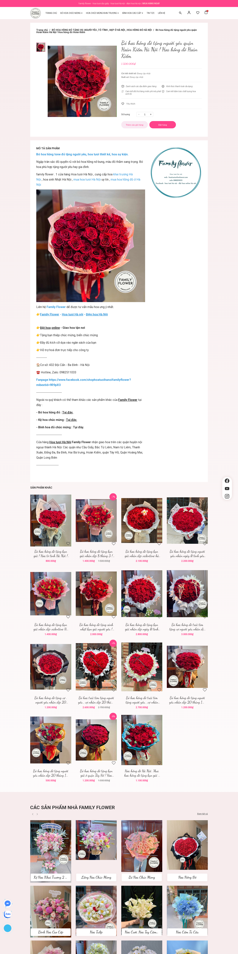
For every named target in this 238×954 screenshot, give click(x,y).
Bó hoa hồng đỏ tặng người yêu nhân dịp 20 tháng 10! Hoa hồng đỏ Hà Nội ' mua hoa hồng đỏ (187, 700)
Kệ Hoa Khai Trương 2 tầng (52, 877)
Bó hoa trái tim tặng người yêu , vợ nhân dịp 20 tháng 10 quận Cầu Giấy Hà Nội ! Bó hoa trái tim (96, 700)
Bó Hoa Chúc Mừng (142, 877)
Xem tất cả (202, 814)
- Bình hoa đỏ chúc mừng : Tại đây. (60, 427)
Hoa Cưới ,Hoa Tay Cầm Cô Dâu (146, 932)
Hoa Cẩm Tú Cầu (187, 932)
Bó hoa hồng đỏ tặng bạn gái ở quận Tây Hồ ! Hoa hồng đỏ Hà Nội (96, 773)
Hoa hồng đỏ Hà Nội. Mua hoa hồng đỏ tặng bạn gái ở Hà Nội (142, 773)
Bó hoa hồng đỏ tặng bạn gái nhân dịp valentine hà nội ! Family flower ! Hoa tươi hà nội (142, 553)
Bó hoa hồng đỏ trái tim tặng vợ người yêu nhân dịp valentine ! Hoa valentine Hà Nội (187, 626)
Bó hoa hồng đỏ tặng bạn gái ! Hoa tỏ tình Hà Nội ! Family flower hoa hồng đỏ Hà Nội (50, 553)
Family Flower (127, 400)
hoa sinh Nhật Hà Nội (57, 179)
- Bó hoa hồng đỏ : (54, 412)
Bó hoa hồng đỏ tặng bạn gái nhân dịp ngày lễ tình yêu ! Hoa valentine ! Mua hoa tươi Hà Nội (142, 626)
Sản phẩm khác (41, 487)
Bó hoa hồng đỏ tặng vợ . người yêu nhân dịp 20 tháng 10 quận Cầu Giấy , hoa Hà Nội (51, 700)
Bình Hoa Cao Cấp (50, 932)
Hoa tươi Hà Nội (82, 174)
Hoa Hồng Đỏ (187, 877)
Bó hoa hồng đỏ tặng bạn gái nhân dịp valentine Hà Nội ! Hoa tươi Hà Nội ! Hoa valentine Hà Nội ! (51, 626)
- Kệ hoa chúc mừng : (56, 420)
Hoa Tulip (96, 932)
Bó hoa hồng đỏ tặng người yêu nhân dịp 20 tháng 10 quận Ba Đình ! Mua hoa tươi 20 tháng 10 (50, 773)
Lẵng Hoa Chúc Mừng (96, 877)
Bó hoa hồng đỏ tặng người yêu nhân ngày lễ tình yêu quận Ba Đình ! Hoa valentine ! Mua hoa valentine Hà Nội (187, 553)
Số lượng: (125, 114)
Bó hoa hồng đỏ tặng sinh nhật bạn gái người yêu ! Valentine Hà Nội (96, 626)
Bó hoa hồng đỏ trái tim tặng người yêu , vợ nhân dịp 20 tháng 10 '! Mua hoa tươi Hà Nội (142, 700)
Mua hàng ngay (151, 3)
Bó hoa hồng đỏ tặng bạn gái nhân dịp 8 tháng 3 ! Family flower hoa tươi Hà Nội (96, 553)
